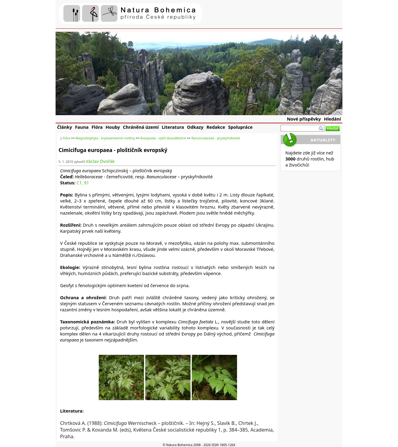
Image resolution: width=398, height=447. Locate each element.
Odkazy (195, 127)
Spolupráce (240, 127)
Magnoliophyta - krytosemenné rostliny (105, 138)
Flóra (97, 127)
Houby (113, 127)
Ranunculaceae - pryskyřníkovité (215, 138)
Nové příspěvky (304, 119)
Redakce (216, 127)
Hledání (332, 119)
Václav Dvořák (100, 161)
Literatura (173, 127)
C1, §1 (82, 183)
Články (64, 127)
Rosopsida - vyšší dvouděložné (163, 138)
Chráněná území (141, 127)
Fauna (82, 127)
